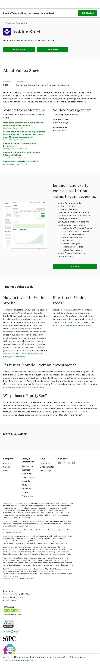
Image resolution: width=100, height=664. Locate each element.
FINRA (11, 526)
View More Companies (16, 23)
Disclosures (27, 466)
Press (5, 470)
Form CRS (26, 488)
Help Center (45, 463)
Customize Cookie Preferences (18, 660)
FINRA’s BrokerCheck (13, 532)
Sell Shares (52, 49)
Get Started (87, 13)
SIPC (15, 526)
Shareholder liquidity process (77, 325)
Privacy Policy (28, 477)
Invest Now (19, 49)
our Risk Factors (22, 515)
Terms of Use (49, 571)
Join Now (74, 266)
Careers (7, 467)
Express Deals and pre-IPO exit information (24, 387)
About (6, 463)
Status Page (45, 470)
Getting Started (47, 467)
